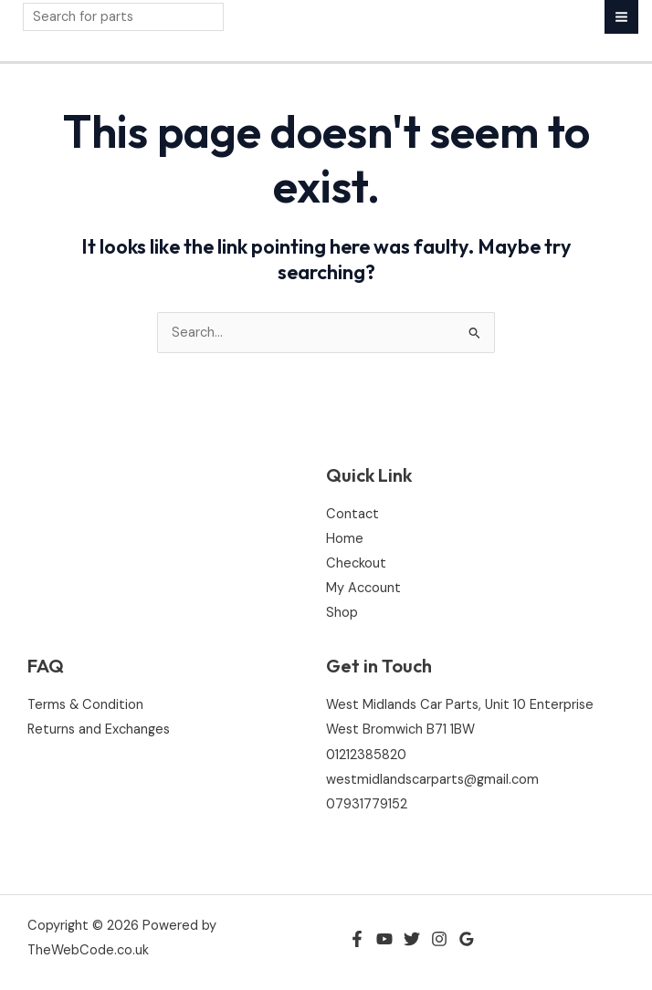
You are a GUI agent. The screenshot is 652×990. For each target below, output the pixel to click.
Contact (352, 514)
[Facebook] (357, 939)
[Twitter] (412, 939)
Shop (342, 612)
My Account (363, 588)
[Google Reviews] (466, 939)
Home (344, 538)
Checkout (356, 563)
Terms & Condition (85, 705)
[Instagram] (439, 939)
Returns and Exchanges (98, 729)
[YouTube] (384, 939)
